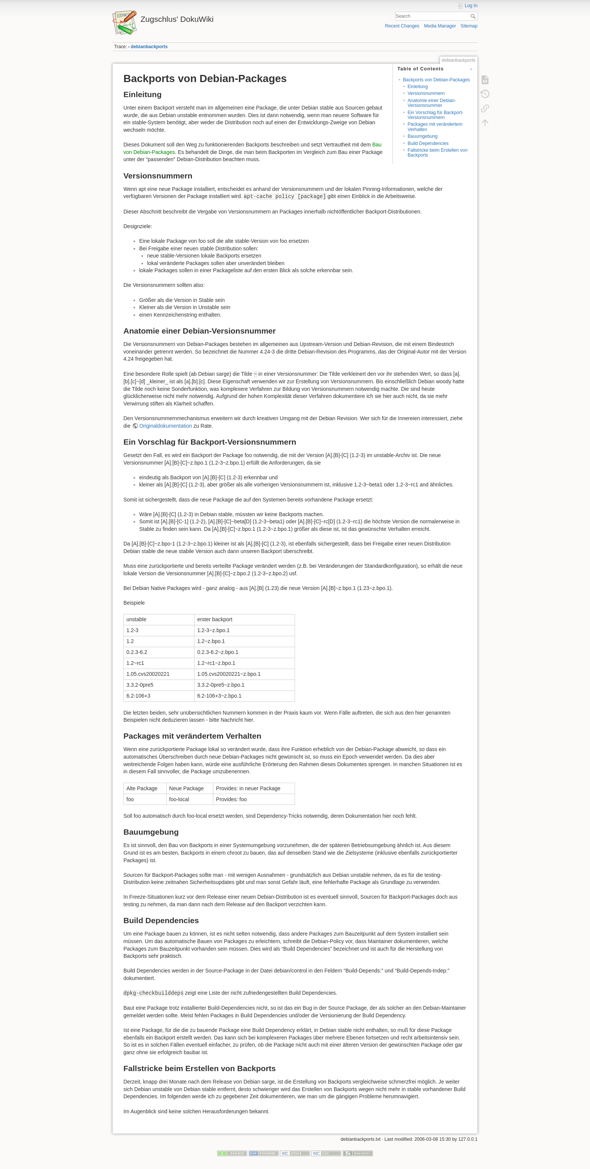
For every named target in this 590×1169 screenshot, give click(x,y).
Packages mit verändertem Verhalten (435, 127)
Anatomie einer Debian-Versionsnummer (432, 103)
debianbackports (149, 46)
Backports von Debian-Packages (436, 79)
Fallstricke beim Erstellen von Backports (437, 153)
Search (473, 16)
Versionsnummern (426, 93)
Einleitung (418, 86)
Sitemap (469, 26)
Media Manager (440, 26)
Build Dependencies (428, 143)
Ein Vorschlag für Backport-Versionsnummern (435, 115)
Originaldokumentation (165, 426)
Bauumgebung (423, 136)
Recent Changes (402, 26)
